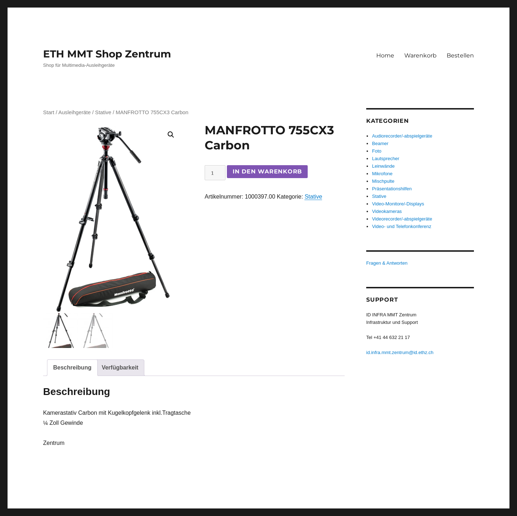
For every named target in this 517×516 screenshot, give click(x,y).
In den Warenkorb (267, 171)
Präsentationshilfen (392, 188)
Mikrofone (382, 173)
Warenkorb (420, 55)
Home (385, 55)
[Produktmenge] (215, 172)
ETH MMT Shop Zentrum (107, 54)
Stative (103, 112)
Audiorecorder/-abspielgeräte (402, 136)
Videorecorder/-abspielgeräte (402, 219)
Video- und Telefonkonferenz (401, 226)
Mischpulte (383, 181)
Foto (376, 151)
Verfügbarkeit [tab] (120, 367)
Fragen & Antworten (386, 263)
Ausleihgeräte (75, 112)
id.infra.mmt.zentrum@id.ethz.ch (399, 352)
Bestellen (460, 55)
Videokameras (387, 211)
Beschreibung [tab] (72, 367)
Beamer (380, 143)
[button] (170, 134)
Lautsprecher (385, 158)
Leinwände (383, 166)
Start (48, 112)
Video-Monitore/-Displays (398, 203)
